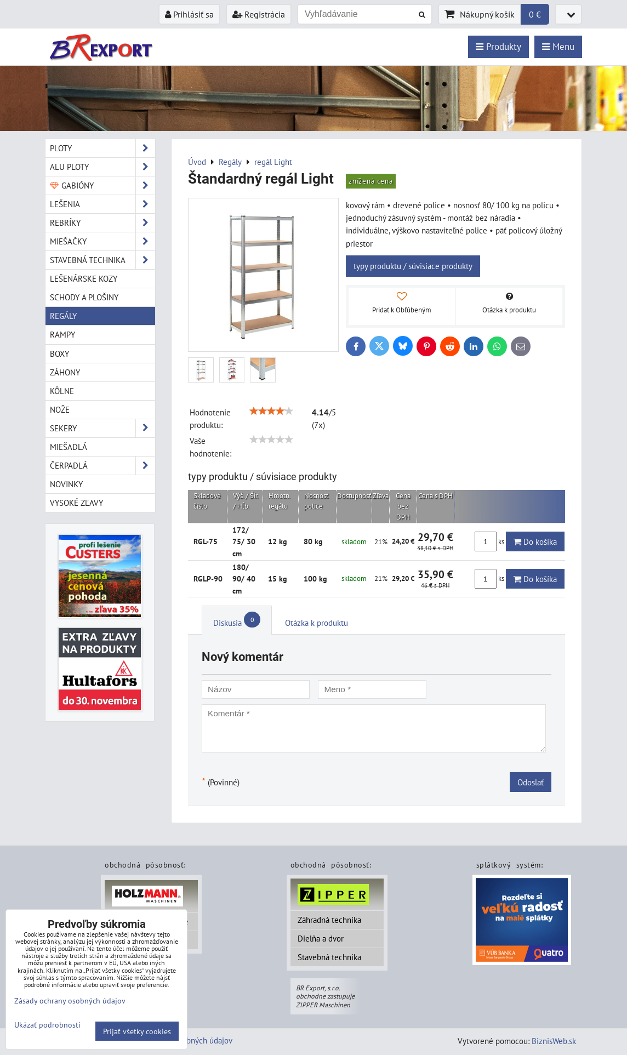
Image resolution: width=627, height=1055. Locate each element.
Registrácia (258, 14)
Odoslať (530, 782)
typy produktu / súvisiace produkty (413, 265)
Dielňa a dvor (321, 938)
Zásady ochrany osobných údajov (70, 1000)
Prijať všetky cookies (137, 1031)
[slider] (271, 411)
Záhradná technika (329, 919)
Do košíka (535, 541)
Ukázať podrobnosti (47, 1024)
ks (490, 541)
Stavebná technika (329, 956)
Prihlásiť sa (189, 14)
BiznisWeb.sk (554, 1040)
